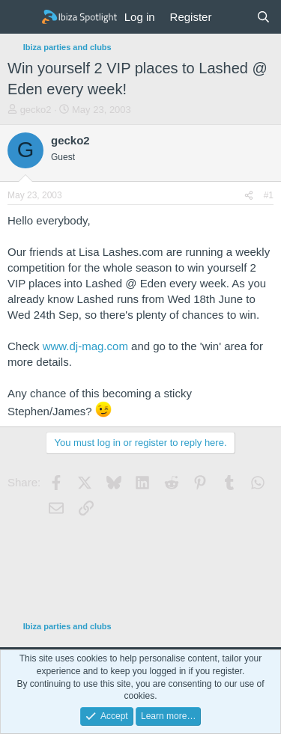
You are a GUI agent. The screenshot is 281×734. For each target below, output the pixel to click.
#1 (269, 195)
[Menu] (20, 17)
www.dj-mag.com (85, 346)
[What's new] (233, 17)
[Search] (263, 17)
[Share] (249, 195)
